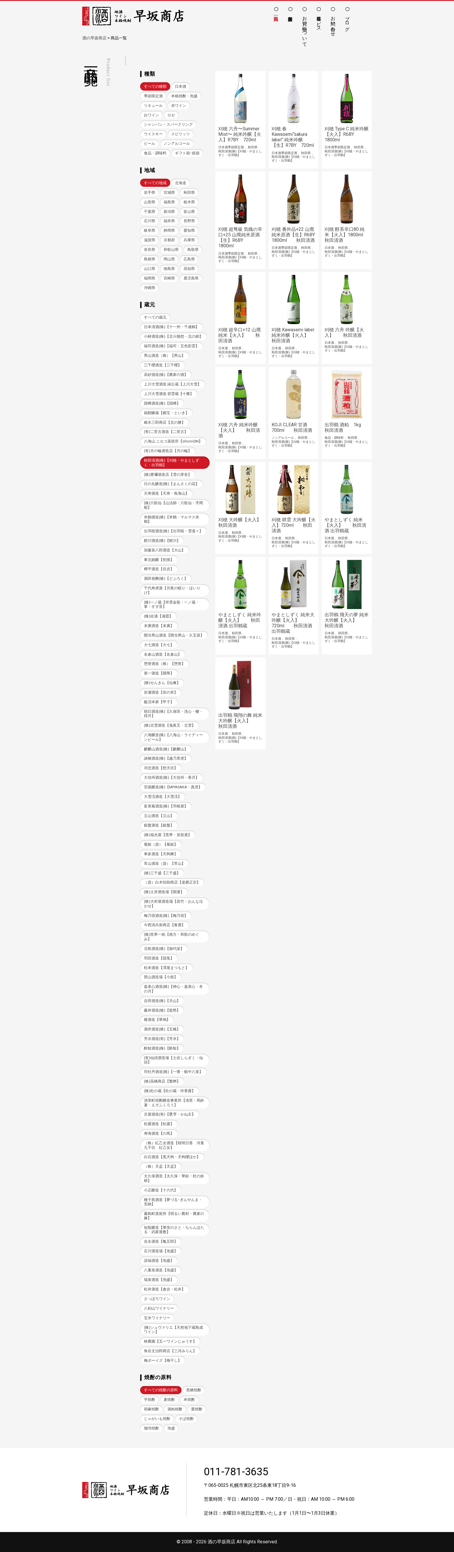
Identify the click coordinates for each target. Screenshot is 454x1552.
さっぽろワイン (157, 1299)
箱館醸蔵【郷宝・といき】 (166, 413)
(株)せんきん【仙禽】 (162, 683)
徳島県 (169, 268)
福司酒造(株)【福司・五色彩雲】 (171, 346)
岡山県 (169, 259)
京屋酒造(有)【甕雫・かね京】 (169, 1114)
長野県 (189, 221)
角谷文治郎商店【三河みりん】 (170, 1351)
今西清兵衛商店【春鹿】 (164, 925)
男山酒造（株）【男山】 (164, 355)
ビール (149, 143)
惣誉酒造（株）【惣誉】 (164, 663)
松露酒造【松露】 (159, 1124)
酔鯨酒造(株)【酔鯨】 (162, 1048)
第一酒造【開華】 (159, 673)
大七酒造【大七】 (159, 645)
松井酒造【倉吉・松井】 (164, 1289)
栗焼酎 (196, 1409)
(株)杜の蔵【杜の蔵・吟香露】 (169, 1091)
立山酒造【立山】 (159, 816)
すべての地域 (155, 183)
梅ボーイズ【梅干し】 (163, 1360)
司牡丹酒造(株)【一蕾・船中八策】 (173, 1072)
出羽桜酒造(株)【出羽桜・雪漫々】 (173, 531)
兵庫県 (189, 240)
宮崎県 (169, 278)
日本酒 (180, 86)
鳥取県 (193, 249)
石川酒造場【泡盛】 (161, 1251)
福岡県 (149, 278)
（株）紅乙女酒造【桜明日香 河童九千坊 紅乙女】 (174, 1145)
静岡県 (169, 230)
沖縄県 (149, 288)
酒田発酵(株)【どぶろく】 (166, 578)
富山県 (189, 211)
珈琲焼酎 (151, 1428)
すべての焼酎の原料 (161, 1390)
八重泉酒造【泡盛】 (161, 1270)
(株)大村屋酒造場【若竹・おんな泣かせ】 (173, 903)
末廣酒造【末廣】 (159, 626)
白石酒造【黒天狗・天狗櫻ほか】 (172, 1157)
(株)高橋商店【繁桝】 (162, 1081)
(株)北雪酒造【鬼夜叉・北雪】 (169, 725)
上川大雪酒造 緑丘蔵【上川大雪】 (172, 384)
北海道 (180, 183)
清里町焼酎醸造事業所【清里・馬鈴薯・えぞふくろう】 (174, 1102)
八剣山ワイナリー (159, 1308)
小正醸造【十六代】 (161, 1190)
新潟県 (169, 211)
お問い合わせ (333, 23)
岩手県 (149, 192)
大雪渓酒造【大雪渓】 (163, 796)
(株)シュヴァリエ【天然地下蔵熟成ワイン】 (173, 1329)
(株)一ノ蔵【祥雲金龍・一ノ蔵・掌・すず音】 (171, 604)
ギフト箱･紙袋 (187, 153)
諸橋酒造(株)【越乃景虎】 (166, 758)
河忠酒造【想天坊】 (161, 768)
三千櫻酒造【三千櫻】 (163, 365)
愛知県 (189, 230)
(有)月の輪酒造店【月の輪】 (168, 451)
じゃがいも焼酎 (157, 1418)
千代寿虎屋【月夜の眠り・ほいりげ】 (172, 590)
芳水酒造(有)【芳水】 (162, 1039)
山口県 (149, 268)
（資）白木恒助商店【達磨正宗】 (172, 882)
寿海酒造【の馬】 (159, 1133)
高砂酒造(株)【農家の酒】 (166, 374)
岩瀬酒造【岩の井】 (161, 692)
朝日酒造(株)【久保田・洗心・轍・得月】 (173, 713)
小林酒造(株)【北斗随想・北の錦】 (173, 336)
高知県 (189, 268)
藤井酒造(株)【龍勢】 (162, 1010)
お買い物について (304, 28)
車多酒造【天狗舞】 (161, 854)
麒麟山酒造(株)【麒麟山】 (166, 749)
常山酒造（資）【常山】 (164, 863)
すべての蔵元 (155, 317)
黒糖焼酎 (193, 1390)
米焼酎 (189, 1399)
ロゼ (171, 115)
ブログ (347, 21)
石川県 (149, 221)
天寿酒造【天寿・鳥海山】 (166, 493)
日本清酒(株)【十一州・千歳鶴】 (171, 327)
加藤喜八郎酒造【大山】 (164, 550)
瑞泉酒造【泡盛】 (159, 1279)
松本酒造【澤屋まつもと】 (166, 968)
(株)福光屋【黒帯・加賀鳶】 (168, 835)
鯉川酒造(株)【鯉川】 (162, 540)
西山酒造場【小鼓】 (161, 977)
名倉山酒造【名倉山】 (163, 654)
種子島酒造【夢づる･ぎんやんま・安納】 (173, 1202)
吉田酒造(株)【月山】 (162, 1001)
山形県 (149, 202)
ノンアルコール (177, 143)
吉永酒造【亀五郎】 (161, 1241)
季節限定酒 (153, 96)
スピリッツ (180, 134)
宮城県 (169, 192)
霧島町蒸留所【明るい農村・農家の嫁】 (174, 1215)
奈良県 (149, 249)
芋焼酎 (149, 1399)
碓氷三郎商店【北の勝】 (164, 422)
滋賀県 (149, 240)
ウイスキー (153, 134)
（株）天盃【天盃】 (161, 1166)
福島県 (169, 202)
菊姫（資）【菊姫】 (161, 844)
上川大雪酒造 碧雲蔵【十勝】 (169, 394)
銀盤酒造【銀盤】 (159, 825)
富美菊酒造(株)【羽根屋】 (166, 806)
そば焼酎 (186, 1418)
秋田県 (189, 192)
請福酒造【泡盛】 (159, 1260)
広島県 (189, 259)
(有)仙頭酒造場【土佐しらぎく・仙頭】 (173, 1060)
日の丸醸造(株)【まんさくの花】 (171, 484)
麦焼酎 (169, 1399)
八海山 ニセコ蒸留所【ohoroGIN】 (173, 441)
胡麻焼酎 (151, 1409)
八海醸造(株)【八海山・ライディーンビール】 (173, 737)
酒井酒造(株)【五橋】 (162, 1029)
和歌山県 (171, 249)
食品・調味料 (155, 153)
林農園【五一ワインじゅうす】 (170, 1341)
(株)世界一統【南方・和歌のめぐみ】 (171, 936)
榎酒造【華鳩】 (157, 1019)
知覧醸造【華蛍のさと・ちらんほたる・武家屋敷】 (174, 1229)
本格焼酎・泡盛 (184, 96)
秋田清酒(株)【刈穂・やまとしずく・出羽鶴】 (171, 462)
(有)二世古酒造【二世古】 (166, 431)
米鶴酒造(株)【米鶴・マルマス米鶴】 (171, 519)
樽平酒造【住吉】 (159, 569)
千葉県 (149, 211)
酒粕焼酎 (174, 1409)
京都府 (169, 240)
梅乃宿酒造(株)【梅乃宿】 (166, 915)
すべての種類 (155, 86)
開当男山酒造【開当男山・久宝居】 (174, 635)
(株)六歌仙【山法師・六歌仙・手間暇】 (173, 505)
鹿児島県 (191, 278)
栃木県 (189, 202)
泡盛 (171, 1428)
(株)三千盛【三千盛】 (162, 873)
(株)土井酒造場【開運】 (164, 892)
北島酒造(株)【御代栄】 (164, 948)
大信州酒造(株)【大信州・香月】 (171, 777)
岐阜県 (149, 230)
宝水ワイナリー (157, 1318)
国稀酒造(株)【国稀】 (162, 403)
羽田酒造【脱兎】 (159, 958)
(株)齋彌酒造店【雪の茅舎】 (168, 474)
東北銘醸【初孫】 (159, 559)
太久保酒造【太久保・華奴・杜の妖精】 (174, 1178)
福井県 (169, 221)
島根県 (149, 259)
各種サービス (318, 21)
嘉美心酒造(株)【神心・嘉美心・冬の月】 (173, 988)
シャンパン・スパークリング (168, 124)
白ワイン (151, 115)
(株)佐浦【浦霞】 (158, 616)
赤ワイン (178, 105)
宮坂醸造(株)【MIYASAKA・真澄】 (173, 787)
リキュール (153, 105)
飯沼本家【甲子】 (159, 702)
